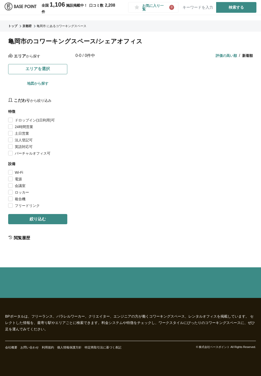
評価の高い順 (226, 56)
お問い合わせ (29, 347)
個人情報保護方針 (69, 347)
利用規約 (48, 347)
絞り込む (38, 219)
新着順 (247, 56)
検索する (234, 10)
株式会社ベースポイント (214, 346)
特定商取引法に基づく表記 (103, 347)
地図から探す (37, 83)
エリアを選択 (37, 69)
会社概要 (11, 347)
